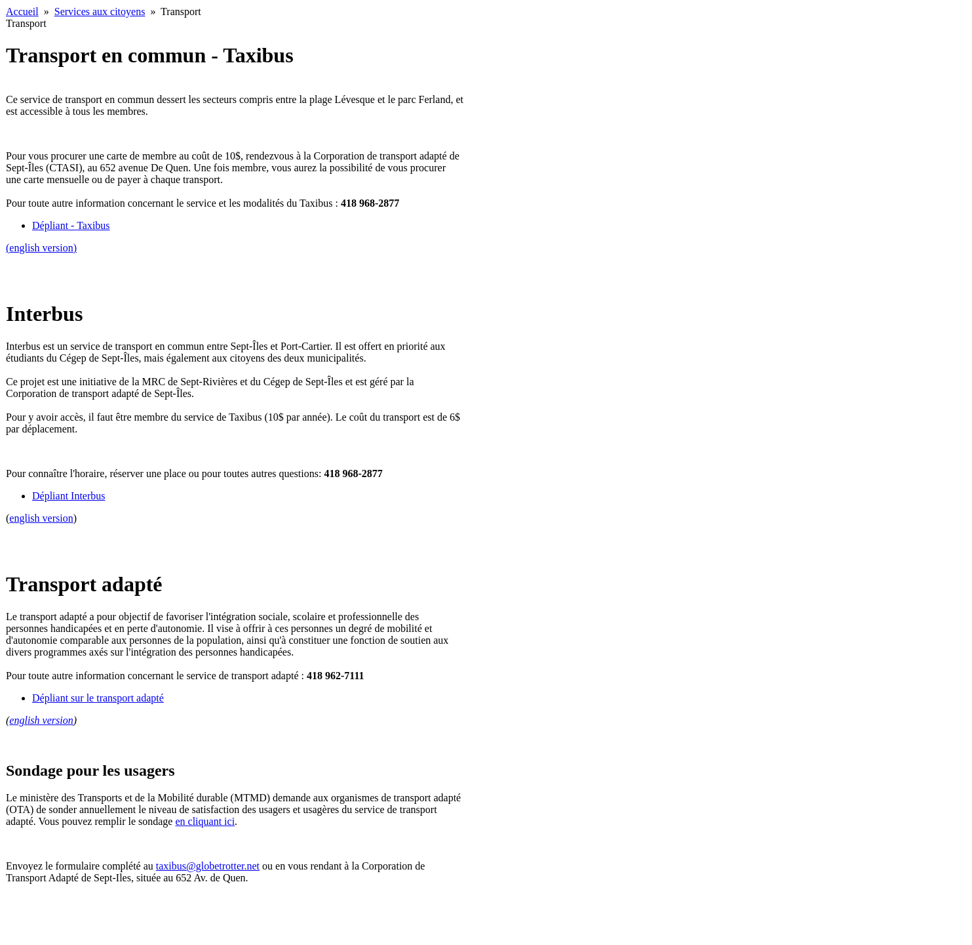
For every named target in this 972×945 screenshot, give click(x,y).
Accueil (22, 11)
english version (41, 518)
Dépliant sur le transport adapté (98, 698)
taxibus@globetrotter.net (208, 866)
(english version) (41, 247)
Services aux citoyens (100, 11)
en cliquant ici (205, 821)
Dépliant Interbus (69, 495)
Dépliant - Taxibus (71, 225)
